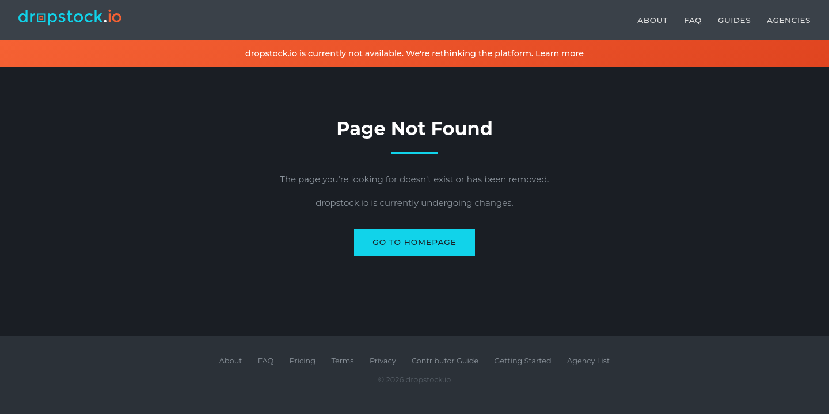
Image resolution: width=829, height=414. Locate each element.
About (652, 20)
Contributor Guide (445, 360)
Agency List (588, 360)
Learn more (559, 53)
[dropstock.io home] (70, 19)
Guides (734, 20)
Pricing (302, 360)
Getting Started (523, 360)
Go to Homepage (414, 242)
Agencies (789, 20)
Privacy (383, 360)
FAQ (693, 20)
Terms (342, 360)
